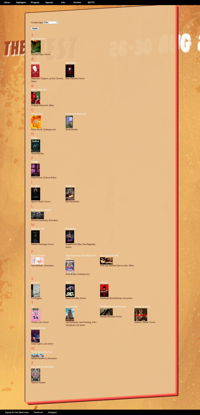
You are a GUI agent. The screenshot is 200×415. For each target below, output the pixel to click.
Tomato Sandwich (142, 307)
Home (7, 2)
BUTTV (91, 2)
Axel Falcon (71, 63)
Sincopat (35, 283)
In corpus (35, 186)
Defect (34, 138)
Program (35, 2)
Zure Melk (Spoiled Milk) (42, 367)
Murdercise (71, 229)
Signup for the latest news (17, 413)
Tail (32, 307)
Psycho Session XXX (109, 256)
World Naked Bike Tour (41, 352)
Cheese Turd (37, 114)
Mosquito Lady (38, 229)
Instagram (52, 413)
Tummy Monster (38, 328)
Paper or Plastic (38, 256)
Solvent (103, 283)
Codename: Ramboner (76, 114)
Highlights (21, 2)
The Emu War (72, 307)
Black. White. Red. (39, 90)
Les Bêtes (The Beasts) (41, 210)
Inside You (70, 186)
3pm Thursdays (38, 39)
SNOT (68, 283)
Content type (37, 23)
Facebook (38, 413)
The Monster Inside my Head (113, 307)
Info (63, 2)
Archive (77, 2)
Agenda (49, 2)
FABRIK (34, 162)
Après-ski (35, 63)
